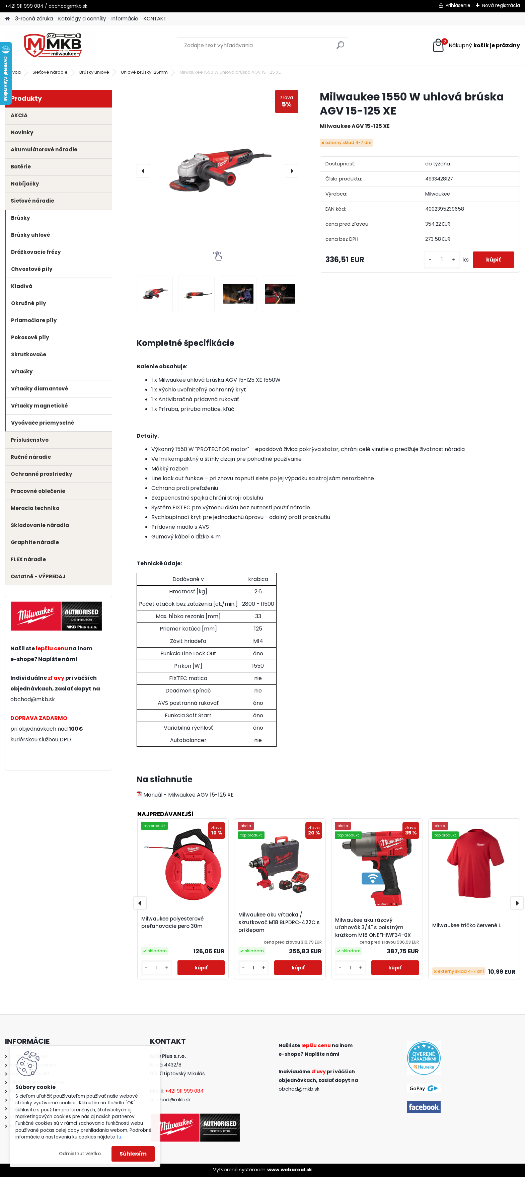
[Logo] (51, 45)
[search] (340, 47)
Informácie (124, 18)
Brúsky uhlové (94, 72)
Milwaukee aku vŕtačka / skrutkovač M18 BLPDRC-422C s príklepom (279, 922)
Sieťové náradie (50, 72)
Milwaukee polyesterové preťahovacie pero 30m (172, 922)
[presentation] (143, 170)
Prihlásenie (458, 5)
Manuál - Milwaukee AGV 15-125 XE (185, 795)
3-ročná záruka (34, 18)
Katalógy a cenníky (82, 18)
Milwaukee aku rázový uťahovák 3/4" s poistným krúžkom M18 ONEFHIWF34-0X (373, 927)
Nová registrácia (501, 5)
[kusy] (442, 260)
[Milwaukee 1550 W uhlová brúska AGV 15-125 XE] (217, 170)
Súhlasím (133, 1154)
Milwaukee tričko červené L (466, 925)
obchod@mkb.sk (32, 699)
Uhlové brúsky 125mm (144, 72)
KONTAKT (155, 18)
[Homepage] (7, 18)
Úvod (15, 72)
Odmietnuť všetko (80, 1154)
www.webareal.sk (289, 1169)
